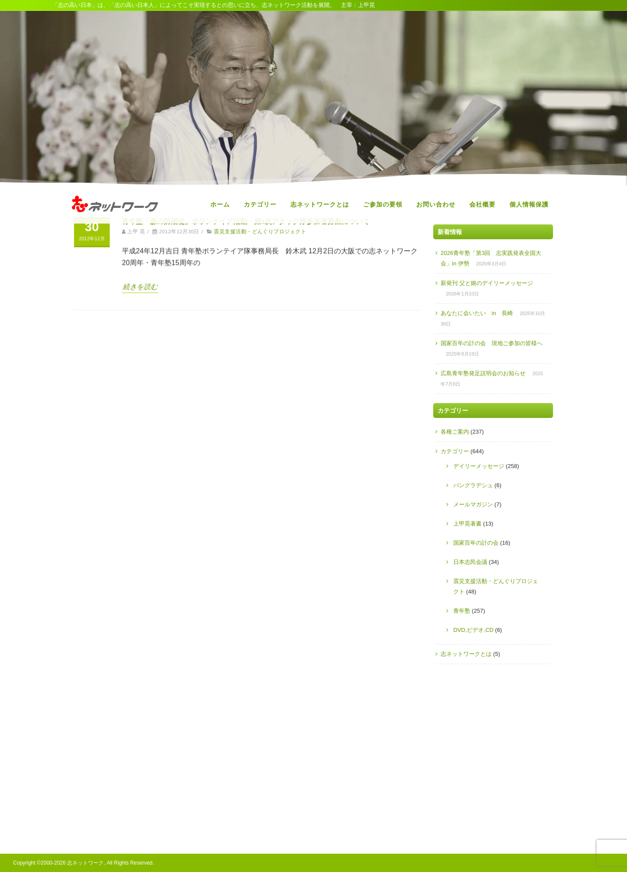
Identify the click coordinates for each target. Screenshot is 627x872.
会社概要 (482, 204)
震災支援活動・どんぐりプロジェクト (260, 296)
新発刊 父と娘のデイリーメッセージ (487, 283)
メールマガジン (473, 504)
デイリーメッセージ (478, 466)
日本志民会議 (470, 562)
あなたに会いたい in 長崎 (477, 313)
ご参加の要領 (382, 204)
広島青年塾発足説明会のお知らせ (483, 373)
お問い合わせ (435, 204)
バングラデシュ (473, 485)
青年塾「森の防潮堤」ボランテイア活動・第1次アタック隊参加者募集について (245, 286)
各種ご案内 (455, 431)
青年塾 (461, 610)
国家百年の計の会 (476, 542)
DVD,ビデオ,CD (473, 630)
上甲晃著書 (467, 523)
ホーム (220, 204)
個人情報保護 (529, 204)
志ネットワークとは (319, 204)
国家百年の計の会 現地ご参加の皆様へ (492, 343)
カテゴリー (260, 204)
